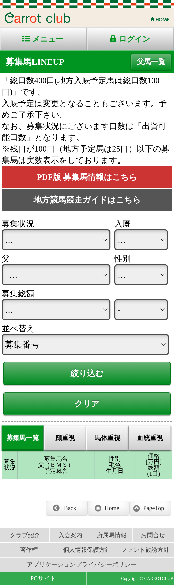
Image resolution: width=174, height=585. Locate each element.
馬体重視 (107, 437)
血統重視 (150, 437)
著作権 (29, 550)
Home (112, 508)
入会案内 (70, 535)
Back (70, 508)
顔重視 (65, 437)
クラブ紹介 (25, 535)
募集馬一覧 (22, 437)
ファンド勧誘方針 (145, 550)
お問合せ (153, 535)
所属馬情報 (112, 535)
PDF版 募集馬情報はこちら (87, 177)
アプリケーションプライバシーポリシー (81, 564)
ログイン (134, 39)
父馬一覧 (151, 62)
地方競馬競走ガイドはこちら (87, 199)
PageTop (153, 508)
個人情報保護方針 (87, 550)
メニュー (47, 39)
